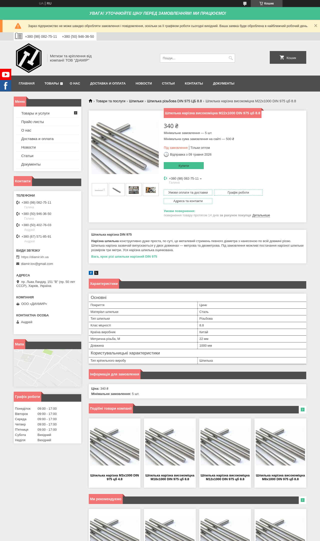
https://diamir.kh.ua (34, 257)
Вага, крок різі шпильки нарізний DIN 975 (124, 248)
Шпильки (136, 101)
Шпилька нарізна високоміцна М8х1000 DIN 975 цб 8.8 (280, 468)
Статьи (168, 83)
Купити (183, 166)
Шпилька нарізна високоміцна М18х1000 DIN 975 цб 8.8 (170, 468)
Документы (223, 83)
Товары (51, 83)
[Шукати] (230, 58)
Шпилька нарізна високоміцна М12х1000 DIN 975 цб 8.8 (225, 468)
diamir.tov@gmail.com (37, 264)
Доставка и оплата (108, 83)
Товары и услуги (35, 113)
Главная (26, 83)
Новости (144, 83)
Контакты (194, 83)
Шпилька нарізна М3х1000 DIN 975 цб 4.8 (114, 468)
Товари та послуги (110, 101)
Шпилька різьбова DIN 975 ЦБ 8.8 (174, 101)
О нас (75, 83)
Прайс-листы (32, 122)
